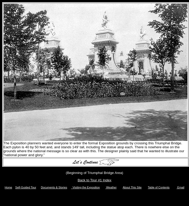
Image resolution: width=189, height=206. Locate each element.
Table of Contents (159, 187)
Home (8, 187)
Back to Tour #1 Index (95, 180)
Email (181, 187)
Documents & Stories (54, 187)
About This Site (132, 187)
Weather (111, 187)
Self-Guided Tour (25, 187)
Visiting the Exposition (85, 187)
